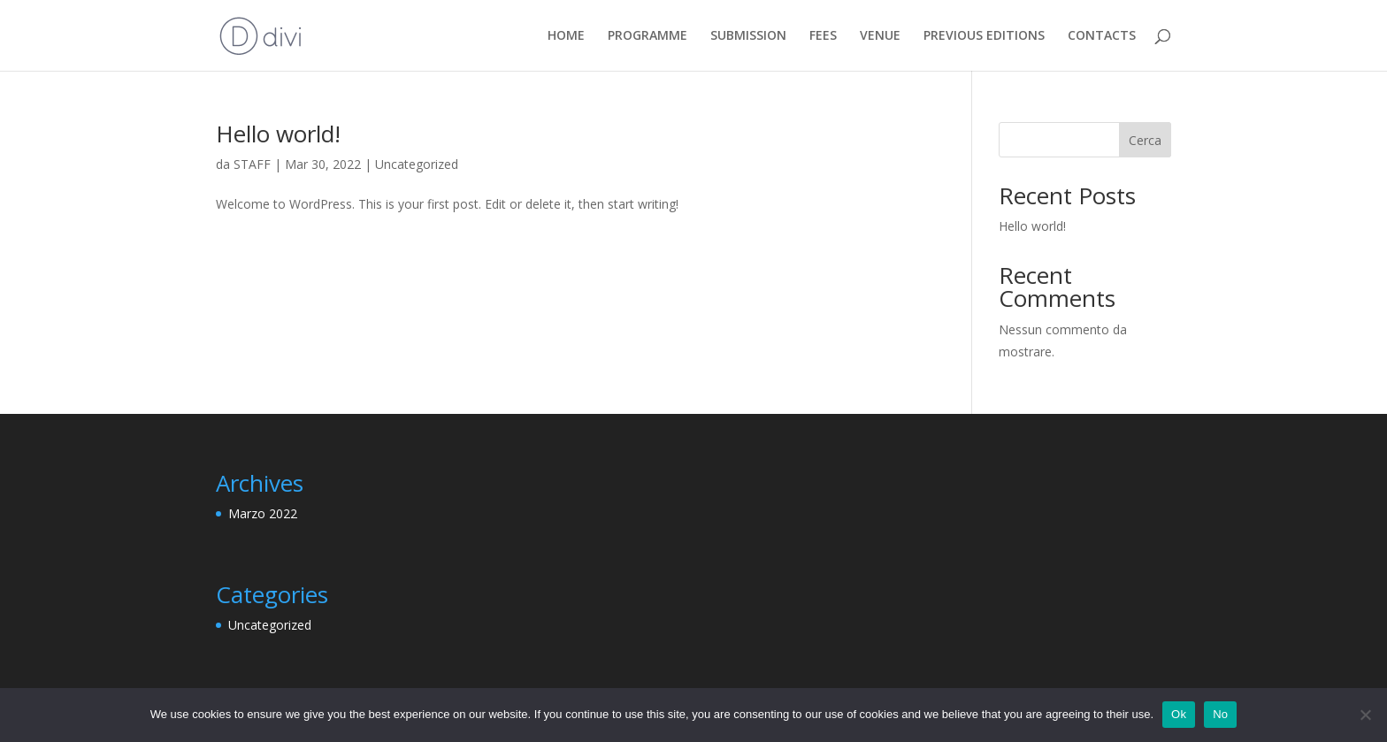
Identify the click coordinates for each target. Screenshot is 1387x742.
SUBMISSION (748, 36)
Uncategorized (416, 164)
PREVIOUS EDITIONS (984, 36)
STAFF (252, 164)
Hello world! (278, 133)
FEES (823, 36)
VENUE (880, 36)
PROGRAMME (647, 36)
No (1220, 714)
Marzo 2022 (262, 513)
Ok (1178, 714)
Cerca (1145, 140)
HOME (566, 36)
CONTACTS (1102, 36)
